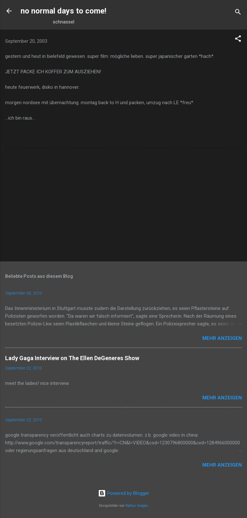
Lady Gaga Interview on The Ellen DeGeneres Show (72, 358)
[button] (238, 40)
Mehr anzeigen (222, 338)
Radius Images (136, 506)
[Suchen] (238, 13)
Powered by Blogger (123, 493)
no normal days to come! (63, 10)
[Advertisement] (123, 206)
